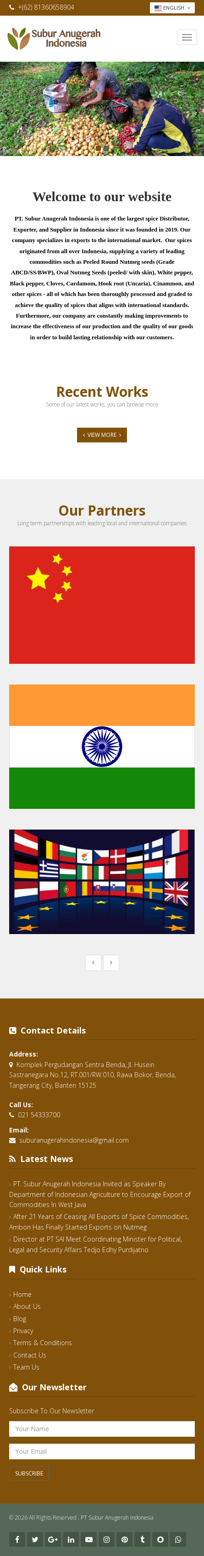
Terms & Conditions (42, 1342)
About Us (27, 1306)
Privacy (23, 1330)
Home (22, 1294)
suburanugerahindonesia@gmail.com (74, 1140)
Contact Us (29, 1355)
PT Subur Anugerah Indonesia (117, 1517)
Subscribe (29, 1473)
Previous (7, 113)
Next (197, 113)
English (172, 8)
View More (102, 435)
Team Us (26, 1367)
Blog (19, 1318)
